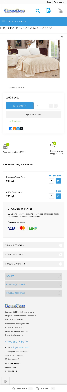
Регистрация (59, 2)
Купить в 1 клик (33, 114)
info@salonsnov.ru (20, 347)
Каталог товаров (14, 21)
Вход (49, 2)
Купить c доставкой (58, 181)
